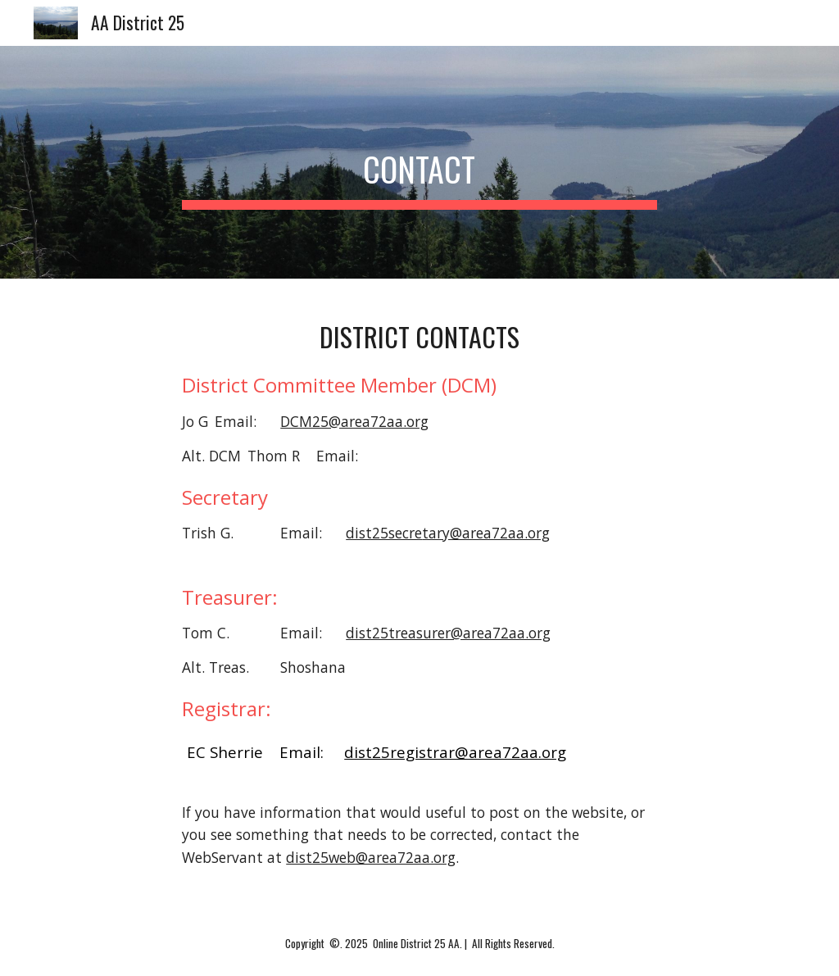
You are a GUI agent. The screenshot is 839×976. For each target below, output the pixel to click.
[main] (419, 162)
